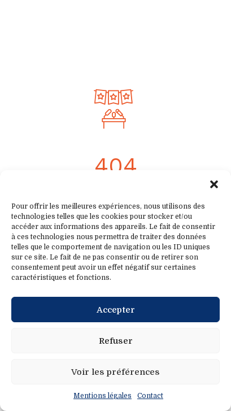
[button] (214, 184)
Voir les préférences (115, 372)
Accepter (116, 310)
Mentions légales (102, 396)
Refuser (116, 341)
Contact (150, 396)
